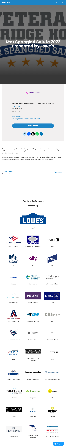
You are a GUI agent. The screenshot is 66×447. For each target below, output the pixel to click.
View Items (33, 125)
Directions (59, 173)
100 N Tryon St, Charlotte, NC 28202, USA (26, 119)
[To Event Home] (6, 2)
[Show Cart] (56, 2)
